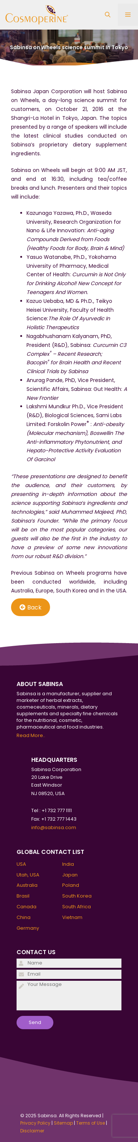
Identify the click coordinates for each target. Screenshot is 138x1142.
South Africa (76, 906)
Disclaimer (32, 1131)
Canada (26, 906)
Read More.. (31, 735)
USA (21, 864)
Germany (28, 928)
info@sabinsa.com (53, 827)
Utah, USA (28, 874)
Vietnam (72, 917)
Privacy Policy (35, 1123)
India (68, 864)
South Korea (77, 895)
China (24, 917)
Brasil (23, 895)
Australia (27, 885)
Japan (70, 874)
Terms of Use (90, 1123)
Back (31, 607)
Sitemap (63, 1123)
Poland (70, 885)
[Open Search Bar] (108, 15)
